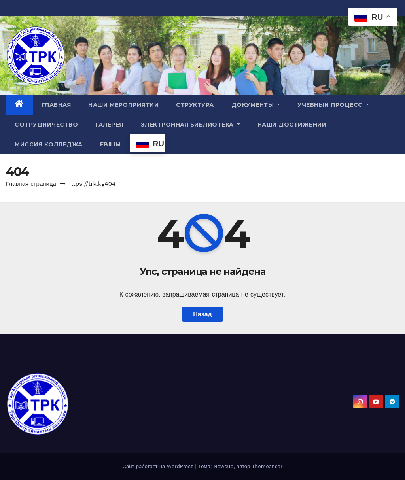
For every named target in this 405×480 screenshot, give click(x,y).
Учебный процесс (333, 104)
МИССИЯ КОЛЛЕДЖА (49, 144)
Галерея (109, 124)
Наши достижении (292, 124)
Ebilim (110, 144)
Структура (195, 104)
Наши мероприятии (123, 104)
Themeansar (267, 466)
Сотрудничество (46, 124)
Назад (202, 314)
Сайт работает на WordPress (158, 466)
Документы (255, 104)
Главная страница (31, 183)
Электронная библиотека (190, 124)
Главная (56, 104)
